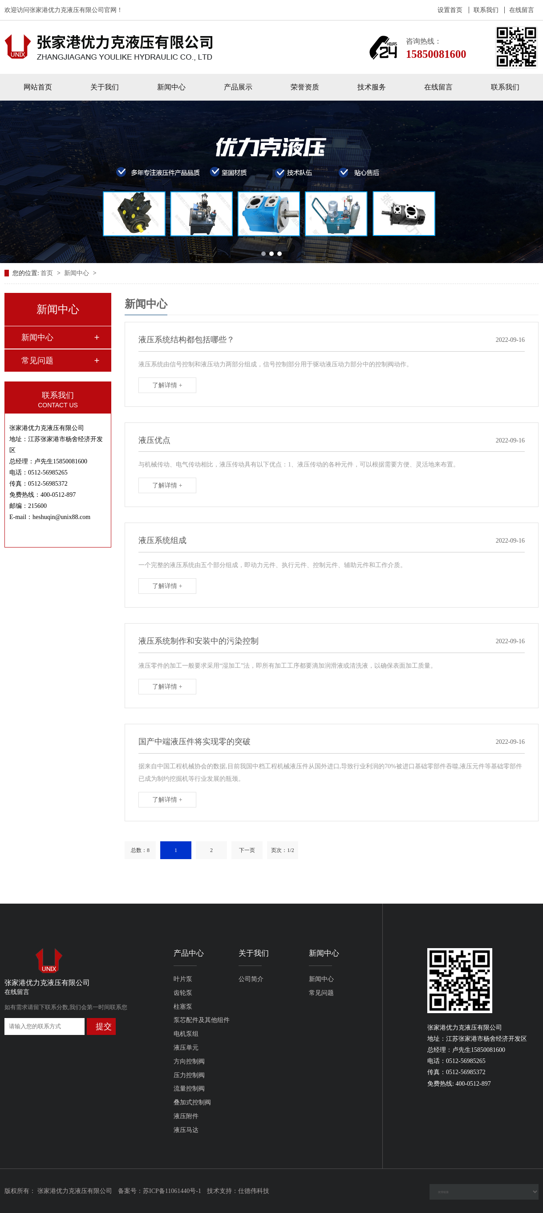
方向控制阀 (189, 1061)
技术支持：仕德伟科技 (238, 1191)
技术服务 (371, 87)
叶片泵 (183, 979)
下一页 (247, 850)
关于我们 (104, 87)
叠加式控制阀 (192, 1102)
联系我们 (486, 10)
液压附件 (186, 1116)
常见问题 (37, 360)
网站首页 (38, 87)
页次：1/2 (282, 850)
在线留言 (521, 10)
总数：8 (140, 850)
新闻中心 (171, 87)
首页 (48, 273)
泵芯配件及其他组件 (202, 1020)
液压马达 (186, 1130)
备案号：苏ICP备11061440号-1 (159, 1191)
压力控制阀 (189, 1075)
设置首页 (450, 10)
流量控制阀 (189, 1088)
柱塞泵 (183, 1006)
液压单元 (186, 1047)
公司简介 (251, 979)
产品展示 (238, 87)
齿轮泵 (183, 993)
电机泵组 (186, 1033)
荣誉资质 (305, 87)
